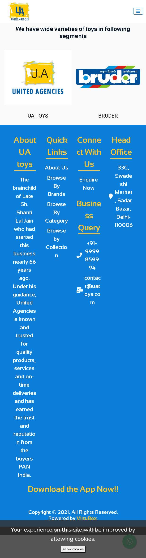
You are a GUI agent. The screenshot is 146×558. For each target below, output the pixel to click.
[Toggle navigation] (138, 11)
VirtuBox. (87, 518)
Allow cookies (73, 549)
